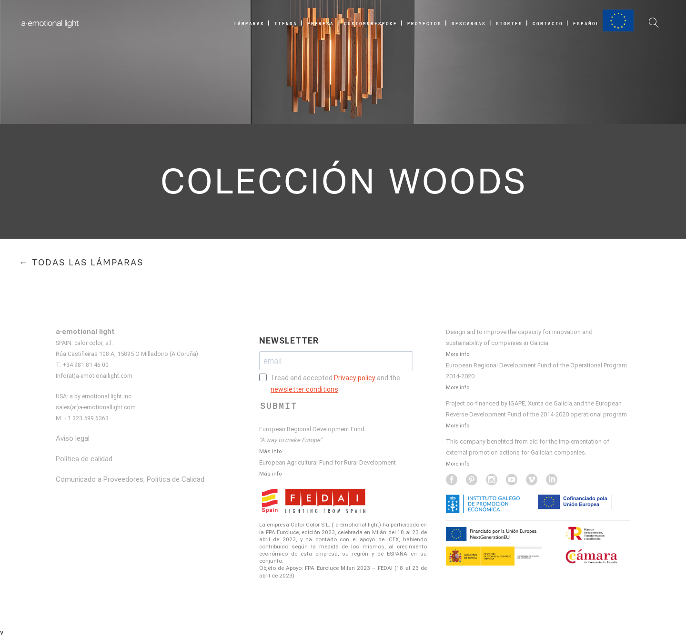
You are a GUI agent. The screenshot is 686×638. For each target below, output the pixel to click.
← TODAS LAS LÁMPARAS (81, 262)
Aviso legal (73, 438)
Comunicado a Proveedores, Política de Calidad (130, 479)
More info (457, 354)
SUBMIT (278, 406)
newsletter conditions (304, 389)
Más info (270, 451)
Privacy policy (354, 378)
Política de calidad (84, 459)
